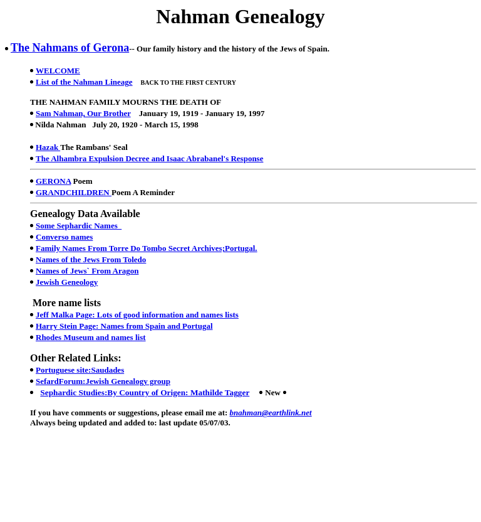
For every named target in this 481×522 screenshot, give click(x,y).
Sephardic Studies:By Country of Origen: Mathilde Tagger (144, 392)
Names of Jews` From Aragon (87, 270)
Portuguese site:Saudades (80, 370)
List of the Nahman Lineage (84, 82)
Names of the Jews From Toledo (91, 259)
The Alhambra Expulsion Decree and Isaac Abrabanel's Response (149, 158)
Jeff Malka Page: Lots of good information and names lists (137, 314)
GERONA (53, 181)
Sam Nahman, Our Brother (83, 113)
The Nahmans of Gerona (70, 47)
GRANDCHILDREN (73, 192)
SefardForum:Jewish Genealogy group (103, 381)
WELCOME (58, 70)
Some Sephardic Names (79, 225)
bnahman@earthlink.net (271, 412)
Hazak (48, 147)
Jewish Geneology (67, 282)
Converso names (64, 237)
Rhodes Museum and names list (91, 337)
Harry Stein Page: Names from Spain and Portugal (124, 326)
